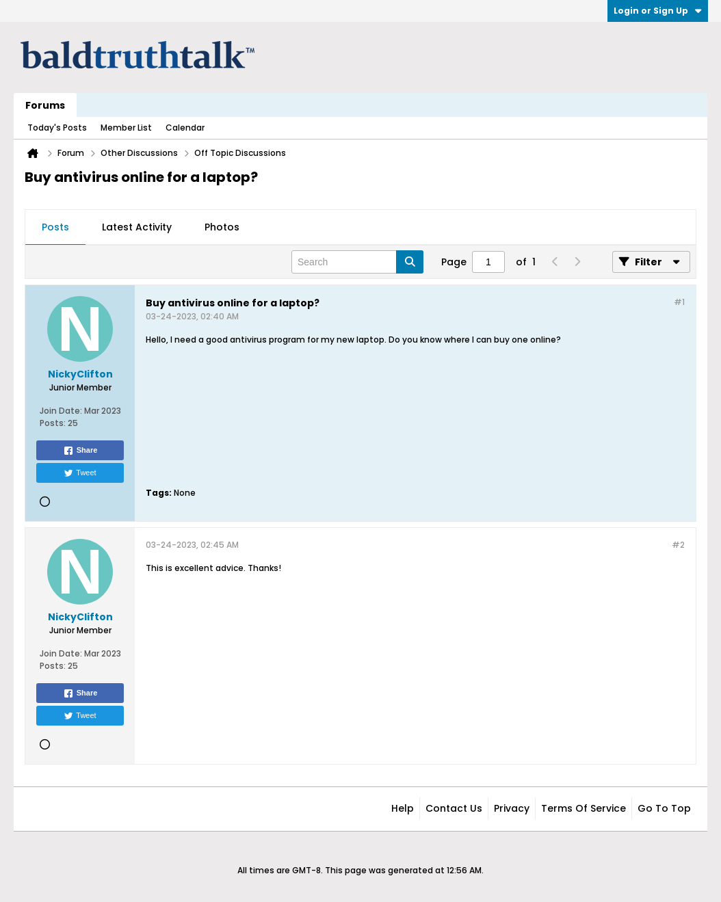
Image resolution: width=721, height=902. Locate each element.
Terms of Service (583, 808)
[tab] (55, 228)
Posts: (53, 423)
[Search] (357, 262)
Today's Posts (57, 127)
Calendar (185, 127)
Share (80, 450)
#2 (678, 545)
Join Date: (61, 410)
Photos (222, 227)
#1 (679, 302)
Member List (126, 127)
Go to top (664, 808)
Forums (45, 105)
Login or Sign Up (658, 10)
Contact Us (453, 808)
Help (402, 808)
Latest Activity (137, 227)
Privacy (511, 808)
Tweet (80, 473)
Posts (55, 227)
